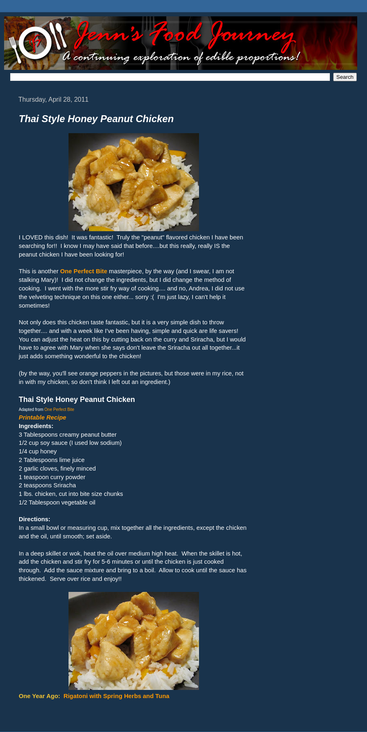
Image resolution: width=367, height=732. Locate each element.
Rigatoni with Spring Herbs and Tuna (117, 696)
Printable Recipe (42, 417)
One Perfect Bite (59, 409)
